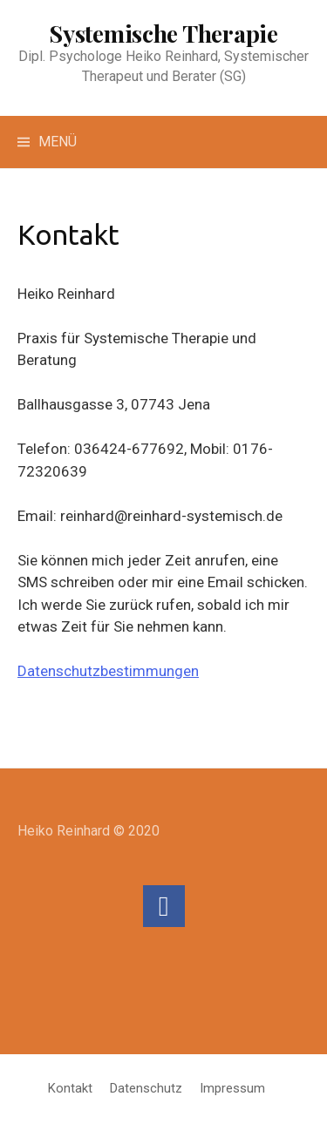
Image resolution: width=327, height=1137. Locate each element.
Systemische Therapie (163, 33)
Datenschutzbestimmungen (108, 671)
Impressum (232, 1088)
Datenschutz (146, 1088)
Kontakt (70, 1088)
